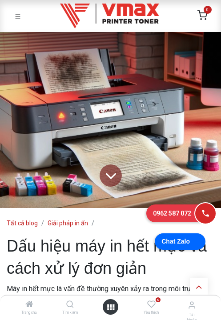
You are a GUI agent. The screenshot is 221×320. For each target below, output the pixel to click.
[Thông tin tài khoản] (192, 305)
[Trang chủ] (29, 304)
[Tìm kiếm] (70, 304)
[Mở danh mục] (110, 307)
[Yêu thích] (151, 304)
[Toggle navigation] (18, 16)
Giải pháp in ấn (68, 223)
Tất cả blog (22, 223)
